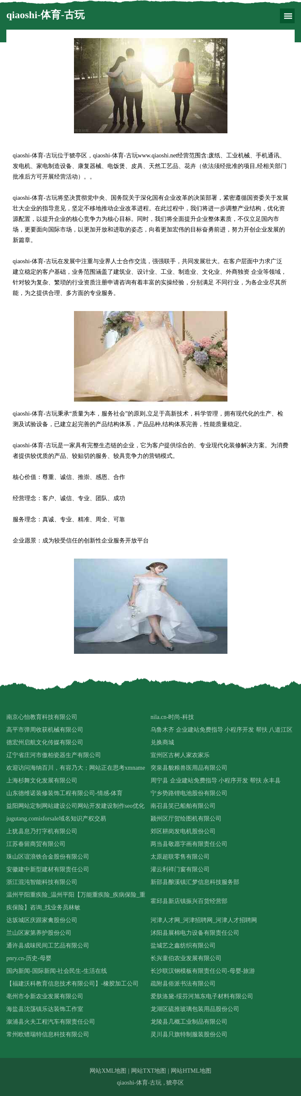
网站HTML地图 (191, 1071)
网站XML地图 (108, 1071)
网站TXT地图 (148, 1071)
